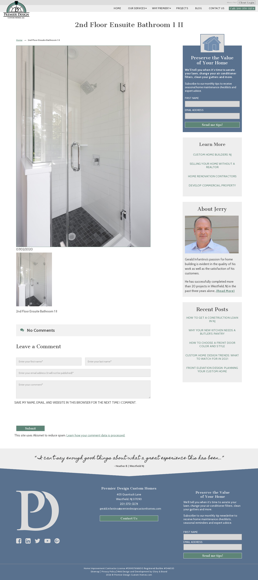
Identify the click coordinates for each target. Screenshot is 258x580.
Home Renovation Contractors (212, 176)
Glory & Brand (160, 571)
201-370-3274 (129, 503)
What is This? (232, 2)
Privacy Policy (109, 571)
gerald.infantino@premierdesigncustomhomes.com (130, 508)
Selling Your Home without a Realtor (212, 165)
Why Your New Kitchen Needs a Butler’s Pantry (212, 332)
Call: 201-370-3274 (242, 8)
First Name (192, 98)
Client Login (246, 2)
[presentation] (44, 415)
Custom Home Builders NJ (212, 154)
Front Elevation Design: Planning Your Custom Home (212, 369)
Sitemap (95, 571)
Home (19, 40)
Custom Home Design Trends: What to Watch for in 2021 (212, 357)
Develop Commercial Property (212, 185)
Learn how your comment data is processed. (95, 435)
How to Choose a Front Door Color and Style (212, 344)
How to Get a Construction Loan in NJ (212, 319)
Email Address (194, 110)
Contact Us (129, 518)
